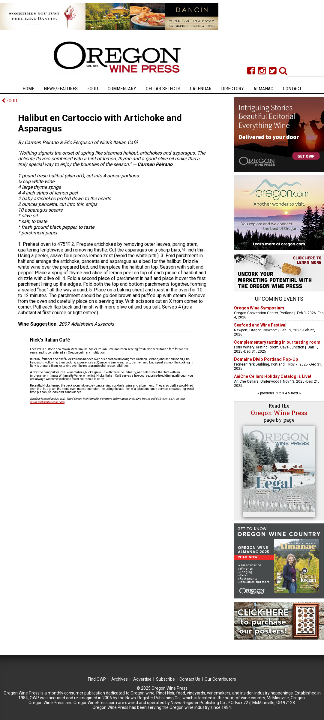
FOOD (9, 101)
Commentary (122, 89)
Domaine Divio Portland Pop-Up (266, 359)
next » (295, 393)
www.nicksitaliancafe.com (47, 402)
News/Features (61, 89)
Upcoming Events (279, 299)
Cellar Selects (163, 89)
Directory (232, 89)
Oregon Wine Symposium (259, 308)
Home (28, 89)
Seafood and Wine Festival (260, 325)
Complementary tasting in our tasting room (277, 342)
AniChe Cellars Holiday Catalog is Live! (272, 376)
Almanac (263, 89)
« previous (266, 393)
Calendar (201, 89)
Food (92, 89)
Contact (292, 89)
